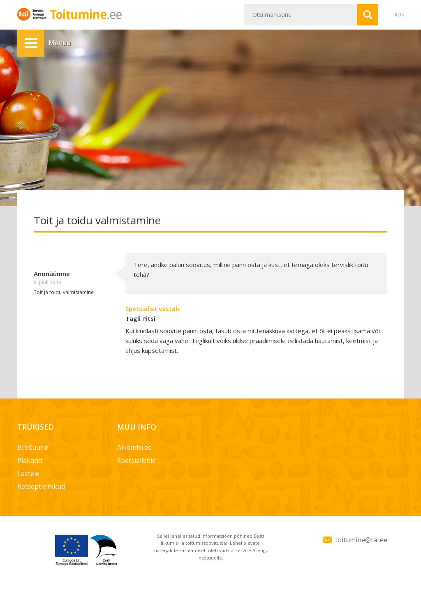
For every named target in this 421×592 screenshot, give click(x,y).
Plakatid (29, 460)
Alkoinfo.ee (134, 447)
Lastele (28, 473)
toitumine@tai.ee (361, 540)
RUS (399, 14)
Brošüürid (33, 447)
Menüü (30, 43)
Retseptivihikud (41, 486)
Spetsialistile (136, 460)
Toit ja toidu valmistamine (64, 292)
